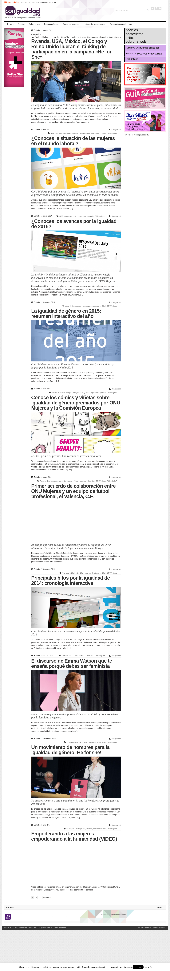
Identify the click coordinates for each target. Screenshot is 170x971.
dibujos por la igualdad (81, 393)
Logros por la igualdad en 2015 (94, 306)
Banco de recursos (71, 24)
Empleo (103, 133)
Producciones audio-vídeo (121, 24)
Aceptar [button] (138, 967)
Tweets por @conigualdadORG (136, 135)
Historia (89, 829)
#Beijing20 (70, 829)
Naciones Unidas (78, 37)
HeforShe (65, 37)
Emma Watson (79, 656)
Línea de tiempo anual (73, 306)
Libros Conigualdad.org (95, 24)
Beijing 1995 (80, 829)
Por (138, 928)
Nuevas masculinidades (97, 37)
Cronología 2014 (68, 573)
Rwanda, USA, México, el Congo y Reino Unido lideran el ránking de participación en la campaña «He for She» (71, 49)
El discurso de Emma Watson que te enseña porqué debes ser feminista (71, 663)
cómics (54, 393)
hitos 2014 (80, 573)
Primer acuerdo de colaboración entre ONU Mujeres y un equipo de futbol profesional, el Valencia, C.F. (73, 491)
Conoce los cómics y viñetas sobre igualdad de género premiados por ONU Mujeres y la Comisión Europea (75, 403)
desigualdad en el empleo (89, 133)
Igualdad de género (98, 393)
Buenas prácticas (51, 24)
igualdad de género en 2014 (95, 573)
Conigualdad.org (42, 37)
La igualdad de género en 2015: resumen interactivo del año (66, 313)
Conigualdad (36, 34)
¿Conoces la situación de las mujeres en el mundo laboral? (73, 140)
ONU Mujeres (115, 37)
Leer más (147, 967)
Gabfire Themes (158, 928)
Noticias (21, 24)
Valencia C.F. (112, 481)
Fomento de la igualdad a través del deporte (56, 481)
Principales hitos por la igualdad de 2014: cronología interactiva (70, 580)
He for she (55, 37)
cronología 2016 (70, 216)
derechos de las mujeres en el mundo (64, 133)
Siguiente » (47, 898)
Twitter (152, 8)
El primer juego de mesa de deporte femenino (38, 2)
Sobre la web (34, 24)
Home (10, 24)
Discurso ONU (67, 656)
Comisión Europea (65, 393)
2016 (61, 216)
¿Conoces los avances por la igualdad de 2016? (74, 223)
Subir (160, 907)
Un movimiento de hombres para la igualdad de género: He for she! (70, 749)
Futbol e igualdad (79, 481)
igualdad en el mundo (85, 216)
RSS (159, 8)
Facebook (156, 8)
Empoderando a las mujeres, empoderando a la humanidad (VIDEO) (74, 836)
